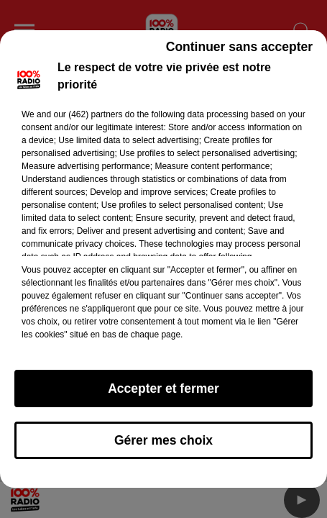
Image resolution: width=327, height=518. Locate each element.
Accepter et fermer (163, 395)
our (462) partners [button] (87, 121)
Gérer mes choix (163, 447)
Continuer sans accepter (239, 53)
